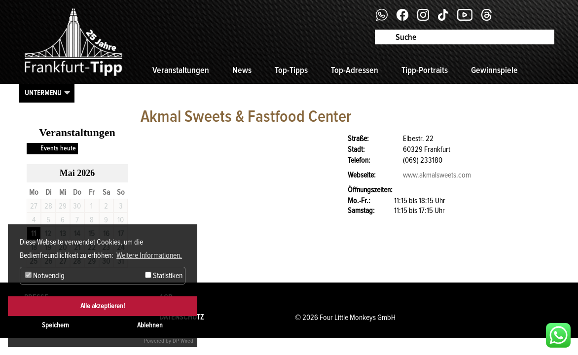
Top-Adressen (354, 70)
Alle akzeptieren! (102, 306)
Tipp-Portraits (424, 70)
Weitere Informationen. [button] (149, 255)
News (242, 70)
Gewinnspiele (494, 70)
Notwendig (45, 276)
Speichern (55, 325)
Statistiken (163, 276)
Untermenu (43, 92)
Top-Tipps (291, 70)
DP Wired (183, 341)
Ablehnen (150, 325)
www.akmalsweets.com (437, 175)
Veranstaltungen (180, 70)
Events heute (58, 148)
